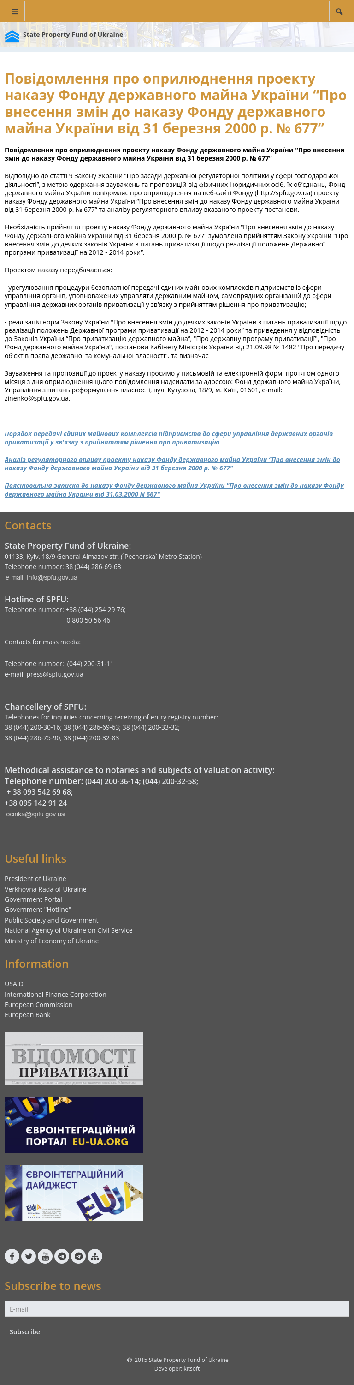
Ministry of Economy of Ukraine (52, 940)
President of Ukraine (35, 878)
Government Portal (33, 899)
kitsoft (191, 1369)
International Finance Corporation (55, 994)
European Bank (28, 1014)
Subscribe (25, 1331)
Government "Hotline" (38, 909)
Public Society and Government (52, 920)
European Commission (39, 1004)
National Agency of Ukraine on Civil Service (69, 930)
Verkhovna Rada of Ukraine (46, 889)
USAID (14, 983)
